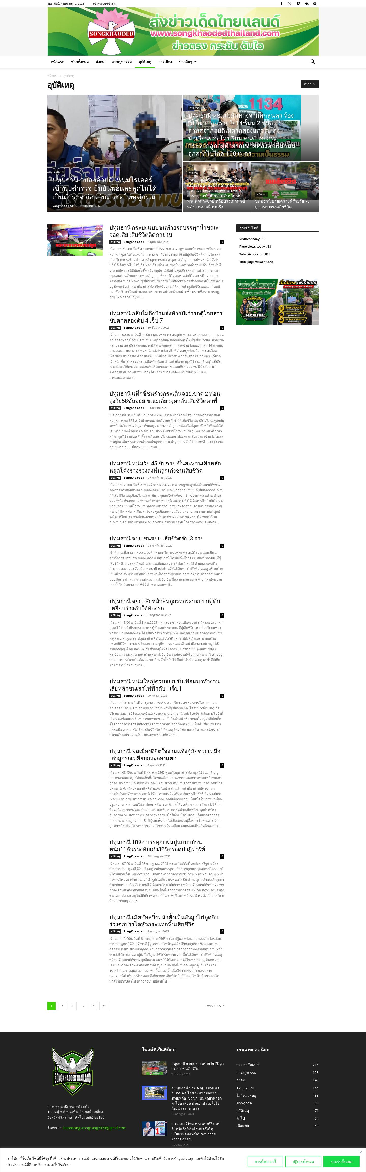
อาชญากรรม (122, 61)
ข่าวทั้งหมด (80, 61)
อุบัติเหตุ (145, 61)
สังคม (100, 61)
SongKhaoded (62, 206)
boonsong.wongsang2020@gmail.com (94, 1127)
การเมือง (165, 61)
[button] (313, 62)
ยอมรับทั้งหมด (341, 1162)
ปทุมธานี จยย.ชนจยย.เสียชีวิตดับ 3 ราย (156, 538)
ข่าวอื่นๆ (187, 61)
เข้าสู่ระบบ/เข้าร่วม (104, 3)
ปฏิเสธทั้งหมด (303, 1162)
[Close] (361, 1152)
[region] (183, 1160)
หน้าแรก (57, 61)
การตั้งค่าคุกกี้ (265, 1162)
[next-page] (103, 1006)
